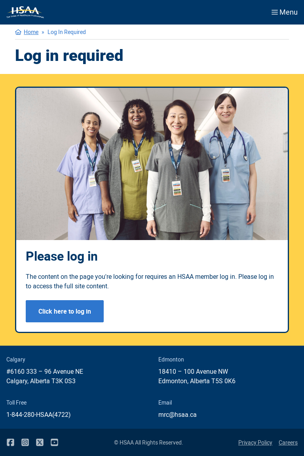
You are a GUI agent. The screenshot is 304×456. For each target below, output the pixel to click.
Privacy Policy (255, 442)
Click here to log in (64, 311)
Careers (288, 442)
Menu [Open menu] (285, 12)
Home (31, 32)
